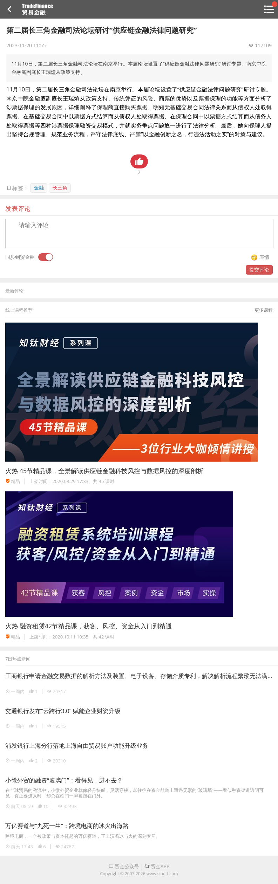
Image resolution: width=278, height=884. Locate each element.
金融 (39, 187)
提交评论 (259, 269)
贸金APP (156, 866)
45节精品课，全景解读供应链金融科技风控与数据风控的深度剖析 (112, 471)
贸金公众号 (124, 866)
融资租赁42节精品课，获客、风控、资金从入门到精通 (96, 626)
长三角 (60, 187)
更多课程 (264, 310)
